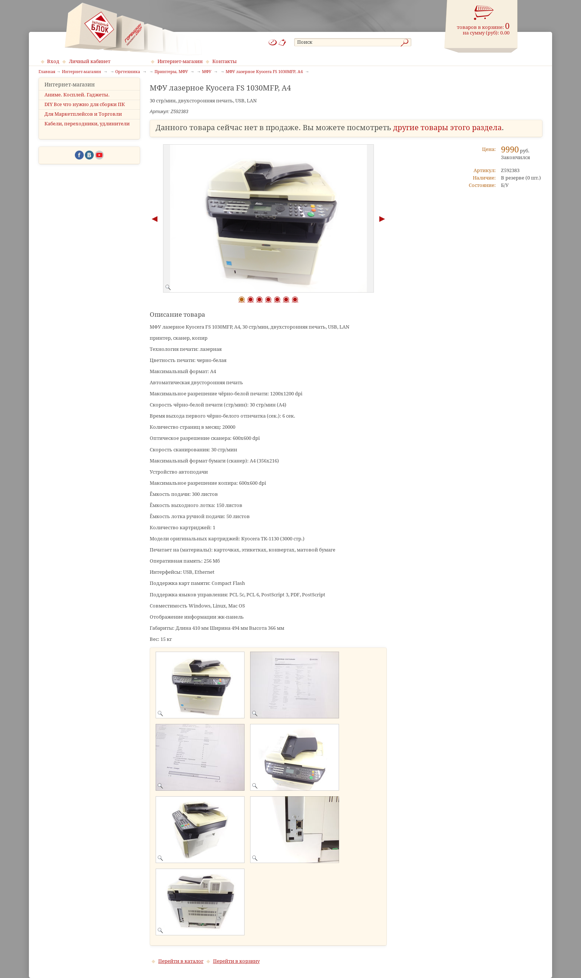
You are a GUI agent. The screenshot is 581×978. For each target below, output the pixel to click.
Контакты (224, 61)
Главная (47, 72)
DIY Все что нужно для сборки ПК (84, 110)
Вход (53, 61)
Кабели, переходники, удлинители (87, 130)
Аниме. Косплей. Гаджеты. (77, 101)
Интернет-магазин (180, 61)
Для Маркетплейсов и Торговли (83, 121)
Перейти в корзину (236, 961)
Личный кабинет (89, 61)
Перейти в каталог (180, 961)
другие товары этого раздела (447, 128)
